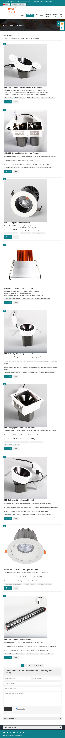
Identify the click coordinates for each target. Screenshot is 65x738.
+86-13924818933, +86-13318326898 (42, 1)
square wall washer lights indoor (44, 167)
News (37, 15)
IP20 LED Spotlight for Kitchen (44, 584)
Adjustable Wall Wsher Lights (48, 98)
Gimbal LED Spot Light (28, 298)
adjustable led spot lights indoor (42, 298)
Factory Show (48, 15)
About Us (62, 15)
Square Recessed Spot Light (28, 167)
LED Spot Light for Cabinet (39, 233)
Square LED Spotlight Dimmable (12, 445)
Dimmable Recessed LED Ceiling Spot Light (15, 98)
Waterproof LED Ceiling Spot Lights (13, 584)
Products (30, 15)
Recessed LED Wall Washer (29, 514)
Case (42, 15)
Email (8, 102)
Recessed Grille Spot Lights (47, 653)
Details (16, 102)
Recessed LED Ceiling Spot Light (12, 298)
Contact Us (55, 15)
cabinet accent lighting (25, 233)
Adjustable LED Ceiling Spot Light (12, 372)
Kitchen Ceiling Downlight (29, 584)
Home (23, 15)
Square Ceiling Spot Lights (37, 442)
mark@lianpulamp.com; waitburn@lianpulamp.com (17, 1)
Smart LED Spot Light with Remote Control (14, 653)
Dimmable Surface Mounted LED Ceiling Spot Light (16, 442)
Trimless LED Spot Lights (33, 98)
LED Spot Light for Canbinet (11, 233)
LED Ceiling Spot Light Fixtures (12, 167)
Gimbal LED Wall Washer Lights (30, 372)
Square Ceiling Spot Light (32, 653)
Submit (8, 709)
